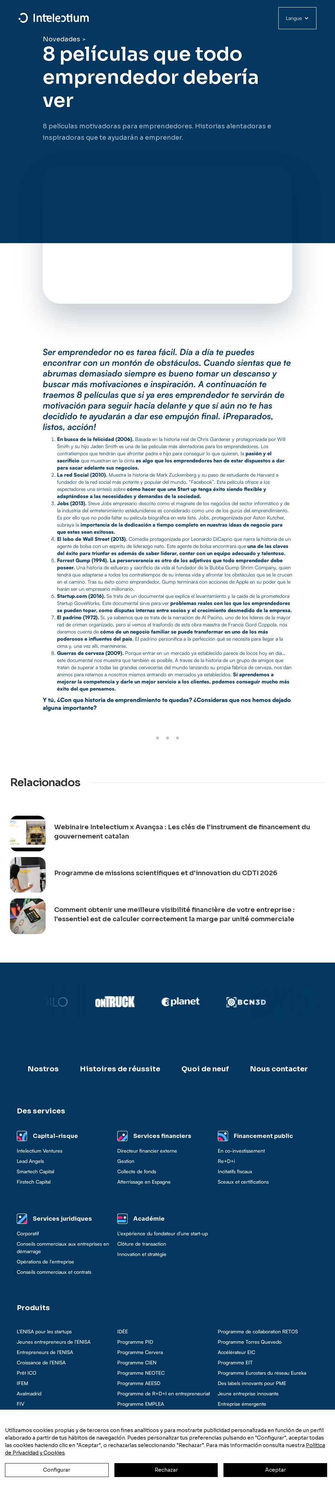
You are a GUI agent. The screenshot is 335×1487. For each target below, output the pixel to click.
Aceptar (275, 1470)
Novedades (61, 39)
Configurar (56, 1470)
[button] (297, 18)
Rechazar (166, 1470)
